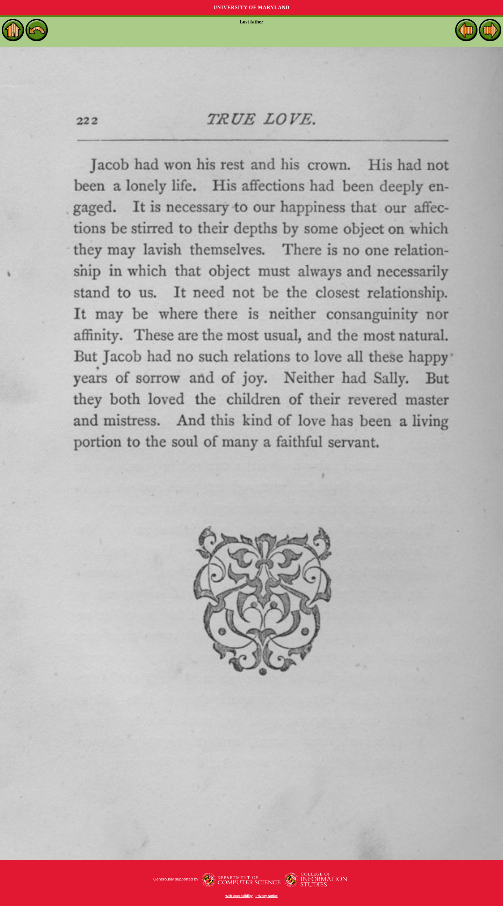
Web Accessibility (239, 896)
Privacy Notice (266, 896)
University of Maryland (251, 7)
